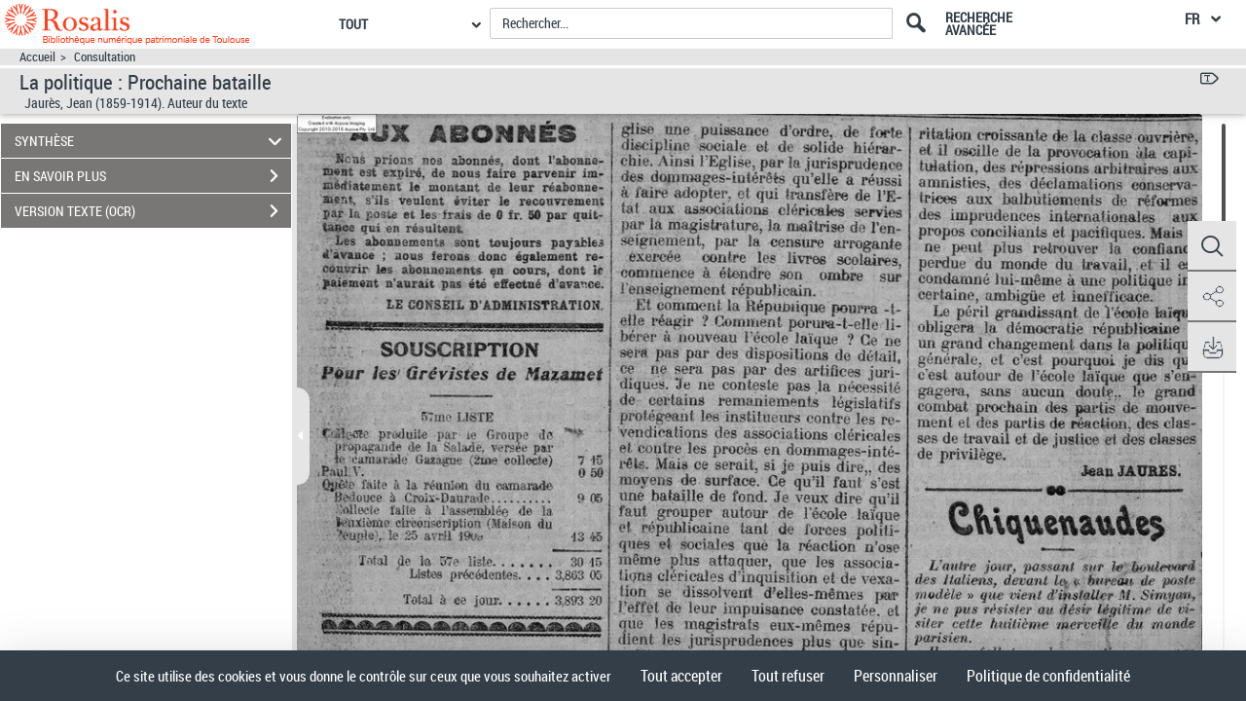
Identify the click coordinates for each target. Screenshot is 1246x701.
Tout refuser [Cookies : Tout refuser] (788, 675)
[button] (1212, 246)
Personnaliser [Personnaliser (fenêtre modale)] (895, 675)
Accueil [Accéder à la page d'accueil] (37, 57)
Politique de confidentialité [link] (1048, 675)
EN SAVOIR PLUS (153, 176)
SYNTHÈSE (151, 141)
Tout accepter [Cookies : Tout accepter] (681, 675)
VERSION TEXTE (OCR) (153, 211)
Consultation (104, 57)
